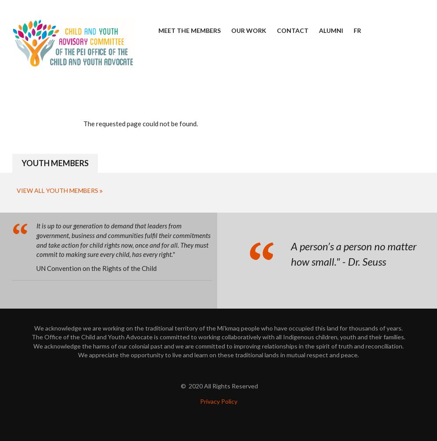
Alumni (331, 30)
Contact (292, 30)
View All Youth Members (57, 190)
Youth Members (55, 163)
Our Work (248, 30)
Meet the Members (189, 30)
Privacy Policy (218, 401)
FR (357, 30)
